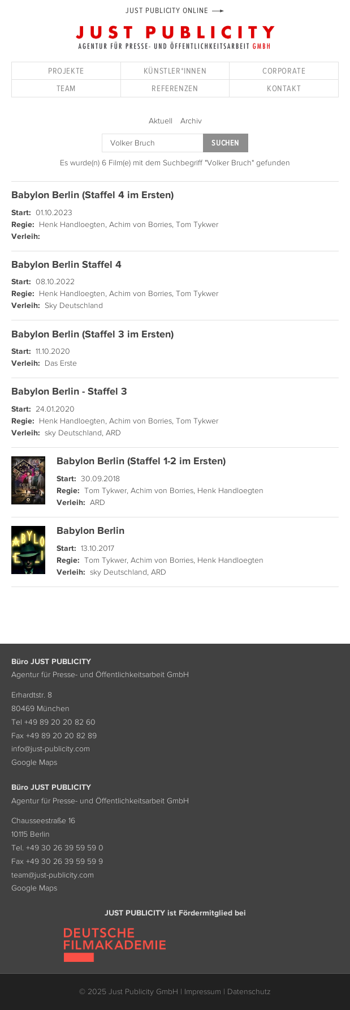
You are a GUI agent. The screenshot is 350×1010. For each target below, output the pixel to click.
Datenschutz (249, 991)
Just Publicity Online (167, 10)
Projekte (66, 70)
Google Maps (34, 762)
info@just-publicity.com (50, 748)
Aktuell (160, 120)
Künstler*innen (175, 70)
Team (66, 88)
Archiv (191, 120)
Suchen (225, 143)
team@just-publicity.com (52, 874)
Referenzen (175, 88)
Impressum (202, 991)
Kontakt (284, 88)
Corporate (283, 70)
